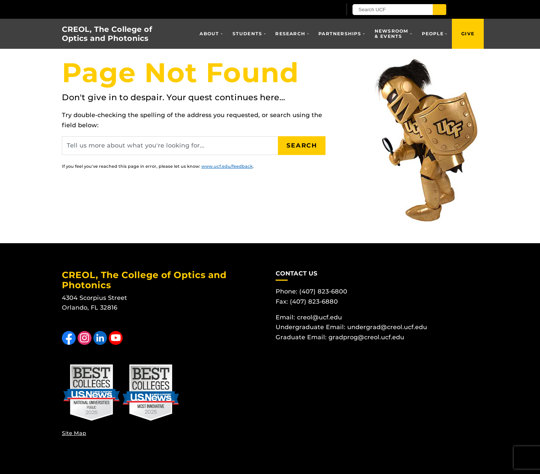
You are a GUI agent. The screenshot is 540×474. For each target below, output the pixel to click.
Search (301, 145)
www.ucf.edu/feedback (227, 166)
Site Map (74, 433)
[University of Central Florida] (149, 9)
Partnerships (339, 33)
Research (290, 33)
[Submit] (439, 9)
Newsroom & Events (392, 33)
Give (467, 33)
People (433, 33)
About (209, 33)
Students (247, 33)
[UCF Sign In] (317, 9)
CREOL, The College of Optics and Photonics (107, 34)
